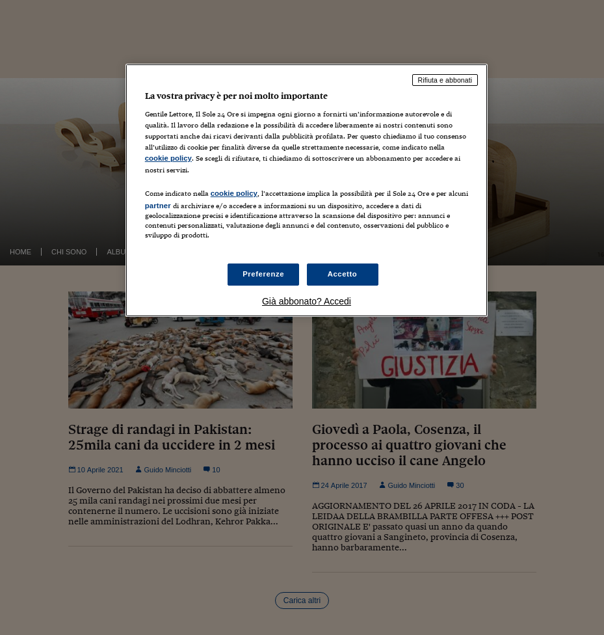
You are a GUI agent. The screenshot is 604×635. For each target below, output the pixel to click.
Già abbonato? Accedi (306, 301)
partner (158, 205)
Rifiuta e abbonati (445, 80)
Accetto (343, 274)
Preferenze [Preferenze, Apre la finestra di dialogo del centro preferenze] (263, 274)
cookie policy (168, 158)
